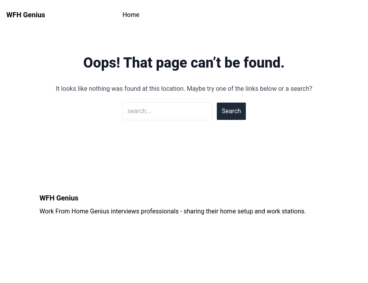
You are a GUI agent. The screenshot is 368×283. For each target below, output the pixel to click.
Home (131, 14)
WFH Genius (25, 15)
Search (231, 111)
